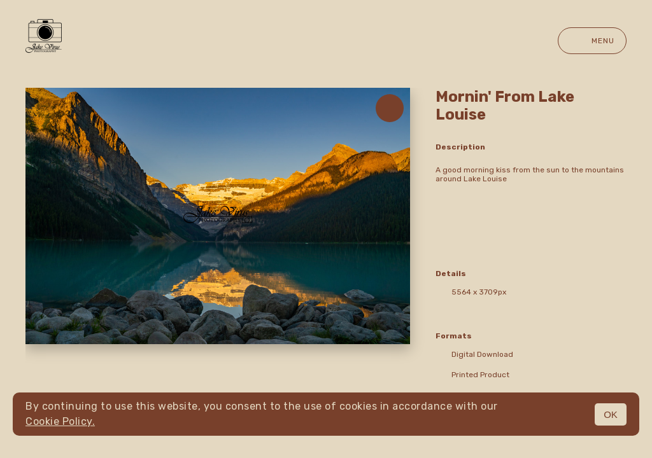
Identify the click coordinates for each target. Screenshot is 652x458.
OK (611, 414)
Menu (592, 40)
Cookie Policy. (60, 421)
